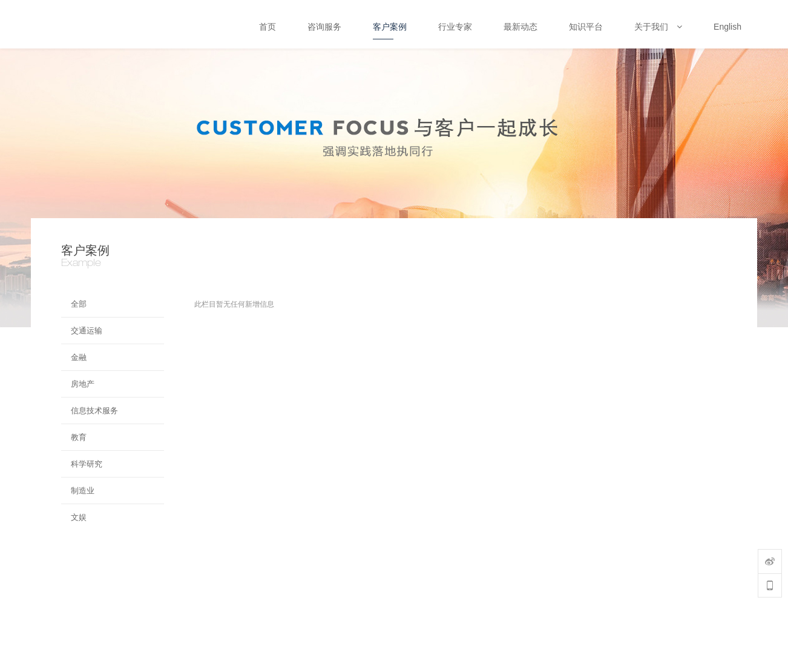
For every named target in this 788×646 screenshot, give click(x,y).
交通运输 (86, 330)
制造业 (82, 490)
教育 (79, 437)
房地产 (82, 383)
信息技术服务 (94, 410)
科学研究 (86, 463)
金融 (79, 357)
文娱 (79, 517)
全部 (79, 303)
